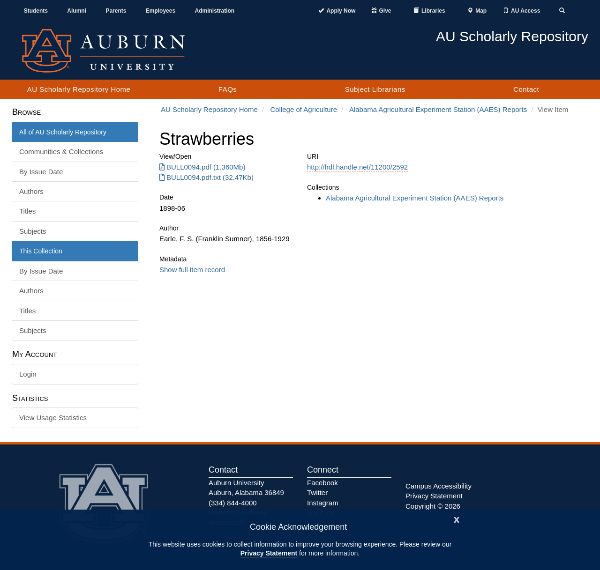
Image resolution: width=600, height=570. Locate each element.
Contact (526, 89)
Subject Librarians (375, 89)
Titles (27, 211)
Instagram (322, 503)
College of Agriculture (303, 109)
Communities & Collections (61, 151)
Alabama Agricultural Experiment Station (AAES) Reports (438, 109)
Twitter (317, 492)
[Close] (456, 519)
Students (36, 10)
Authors (31, 191)
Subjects (32, 231)
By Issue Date (41, 172)
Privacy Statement (268, 553)
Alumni (76, 10)
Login (28, 374)
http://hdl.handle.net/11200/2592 (357, 167)
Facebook (322, 483)
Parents (115, 10)
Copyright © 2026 (432, 506)
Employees (160, 10)
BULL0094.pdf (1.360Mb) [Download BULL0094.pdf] (202, 167)
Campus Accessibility (438, 486)
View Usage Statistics (53, 418)
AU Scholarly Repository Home (79, 89)
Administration (214, 10)
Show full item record (192, 270)
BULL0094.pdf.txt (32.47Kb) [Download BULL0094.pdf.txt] (206, 177)
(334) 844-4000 (233, 503)
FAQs (227, 89)
